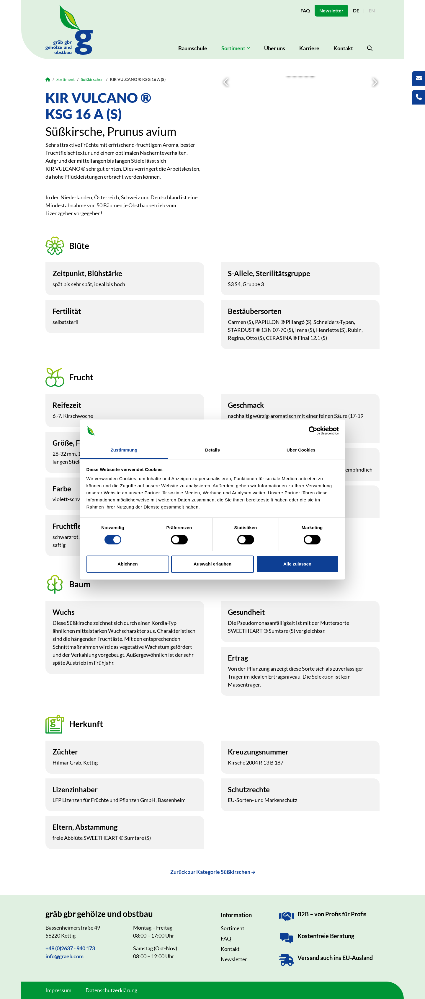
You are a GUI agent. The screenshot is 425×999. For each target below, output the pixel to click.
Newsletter (331, 10)
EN (372, 10)
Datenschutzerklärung (111, 990)
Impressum (58, 990)
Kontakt (343, 48)
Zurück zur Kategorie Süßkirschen (210, 871)
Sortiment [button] (233, 48)
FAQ (305, 10)
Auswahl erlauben (212, 564)
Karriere (309, 48)
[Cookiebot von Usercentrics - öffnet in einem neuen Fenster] (313, 430)
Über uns (274, 48)
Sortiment (65, 79)
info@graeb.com (64, 956)
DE (356, 10)
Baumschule (192, 48)
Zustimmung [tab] (124, 450)
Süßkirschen (92, 79)
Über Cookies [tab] (301, 450)
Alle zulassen (297, 564)
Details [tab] (212, 450)
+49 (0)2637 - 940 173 (70, 948)
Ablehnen (127, 564)
